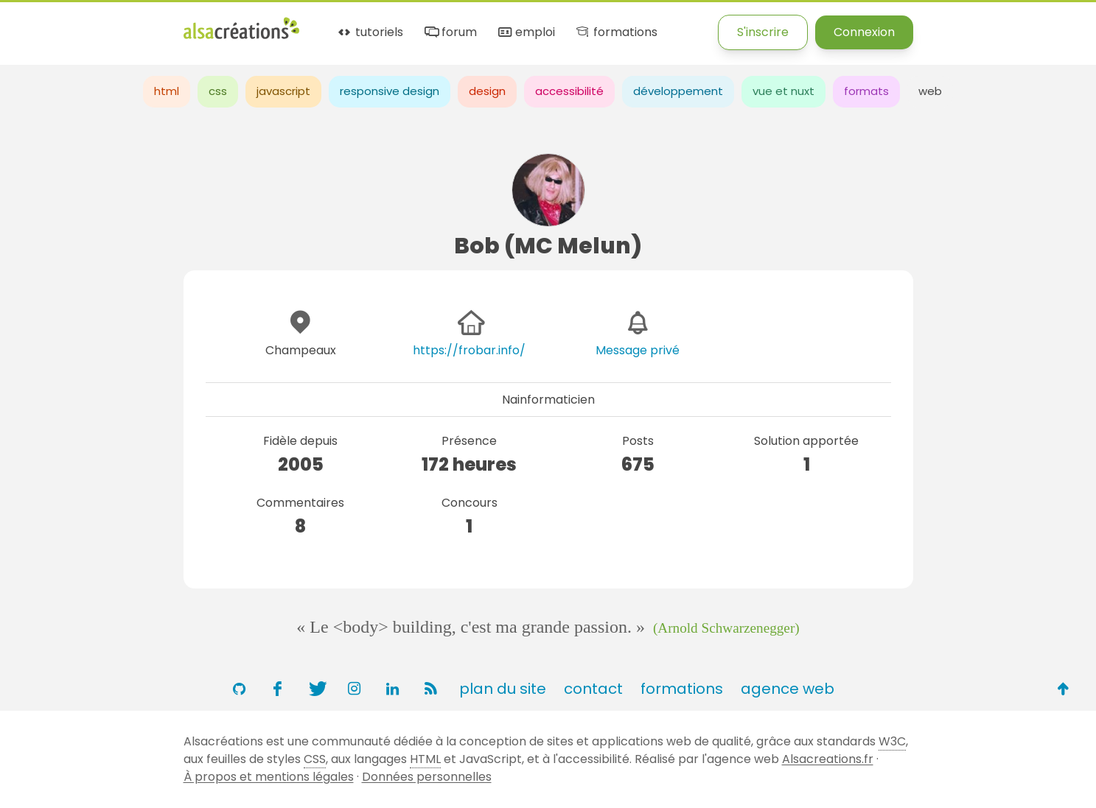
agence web (787, 688)
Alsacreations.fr (827, 759)
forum (449, 33)
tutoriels (369, 33)
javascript (283, 91)
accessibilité (569, 91)
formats (866, 91)
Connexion (864, 32)
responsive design (389, 91)
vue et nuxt (783, 91)
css (218, 91)
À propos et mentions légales (269, 776)
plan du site (502, 688)
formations (615, 33)
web (930, 91)
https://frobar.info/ (469, 350)
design (487, 91)
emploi (525, 33)
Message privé (638, 350)
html (166, 91)
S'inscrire (763, 32)
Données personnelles (427, 776)
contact (593, 688)
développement (678, 91)
